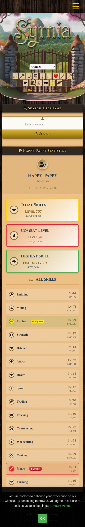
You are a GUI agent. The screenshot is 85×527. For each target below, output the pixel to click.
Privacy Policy (60, 505)
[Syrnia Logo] (42, 33)
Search (43, 134)
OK (42, 518)
